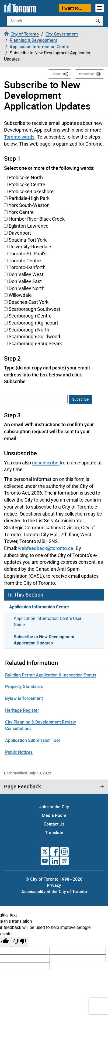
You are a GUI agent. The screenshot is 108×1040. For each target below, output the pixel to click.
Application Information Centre (39, 607)
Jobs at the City (54, 807)
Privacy (54, 885)
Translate (86, 74)
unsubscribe (46, 462)
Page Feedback (22, 786)
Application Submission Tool (32, 740)
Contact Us (54, 824)
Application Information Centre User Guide (47, 621)
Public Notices (19, 752)
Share (61, 73)
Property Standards (24, 686)
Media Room (54, 815)
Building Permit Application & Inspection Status (50, 675)
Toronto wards (19, 136)
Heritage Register (22, 710)
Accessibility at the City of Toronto (54, 891)
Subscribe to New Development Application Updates (44, 640)
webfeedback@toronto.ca (45, 548)
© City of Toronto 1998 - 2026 (54, 879)
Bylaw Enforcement (24, 698)
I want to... (72, 8)
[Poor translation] (19, 942)
